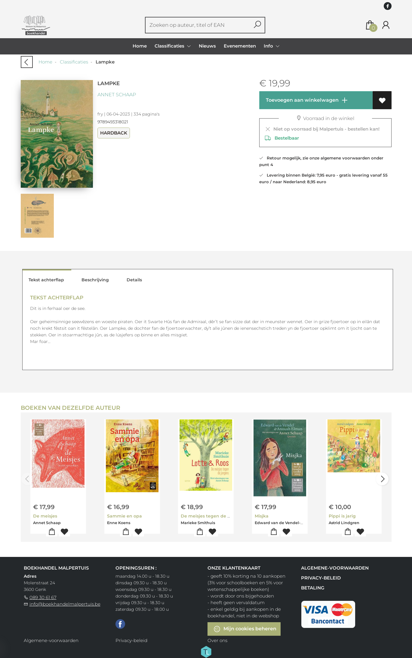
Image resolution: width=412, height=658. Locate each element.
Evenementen (240, 46)
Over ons (217, 640)
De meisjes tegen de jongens (213, 516)
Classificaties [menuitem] (170, 46)
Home (140, 46)
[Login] (386, 25)
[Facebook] (120, 623)
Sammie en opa (124, 516)
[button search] (257, 25)
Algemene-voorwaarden (335, 568)
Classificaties (74, 62)
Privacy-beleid (321, 578)
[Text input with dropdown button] (198, 25)
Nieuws (207, 46)
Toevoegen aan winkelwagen (306, 100)
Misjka (262, 516)
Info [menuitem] (269, 46)
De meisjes (45, 516)
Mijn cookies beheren (244, 629)
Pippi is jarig (342, 516)
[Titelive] (206, 651)
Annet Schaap (116, 94)
